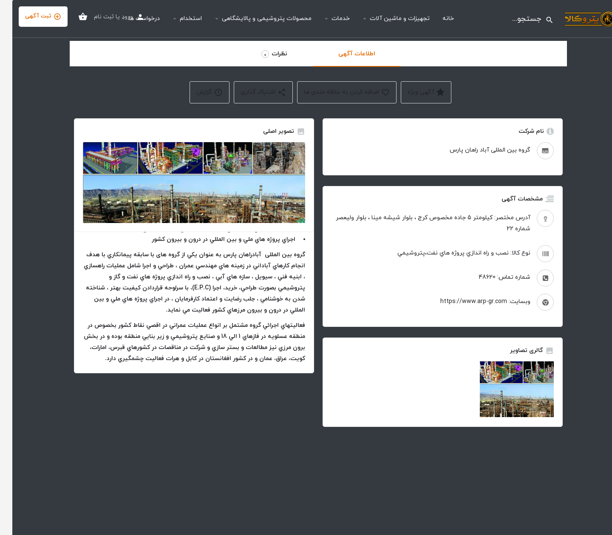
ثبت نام (92, 17)
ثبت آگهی (31, 16)
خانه (436, 18)
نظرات (262, 54)
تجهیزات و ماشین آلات (387, 18)
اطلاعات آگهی (344, 54)
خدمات (328, 18)
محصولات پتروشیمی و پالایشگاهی (254, 18)
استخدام (178, 18)
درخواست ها (131, 18)
